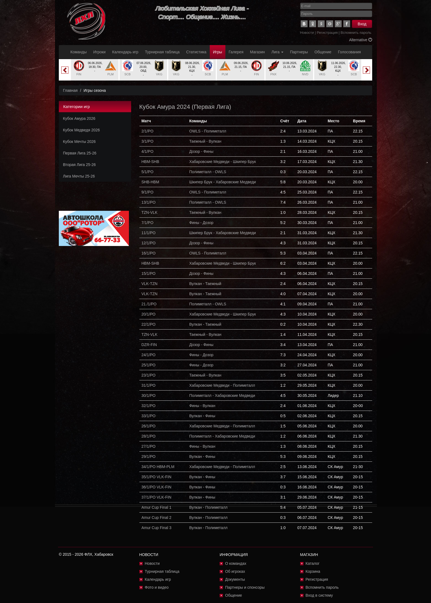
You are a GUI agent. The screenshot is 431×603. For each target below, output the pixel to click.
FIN (78, 74)
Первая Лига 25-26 (79, 153)
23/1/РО (149, 375)
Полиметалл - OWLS (207, 172)
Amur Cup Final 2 (157, 517)
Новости (307, 33)
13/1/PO (149, 202)
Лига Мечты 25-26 (79, 176)
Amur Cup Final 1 (157, 507)
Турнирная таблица (162, 52)
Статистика (196, 52)
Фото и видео (157, 587)
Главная (70, 90)
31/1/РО (149, 385)
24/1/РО (149, 355)
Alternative (360, 40)
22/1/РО (149, 324)
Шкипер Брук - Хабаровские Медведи (222, 182)
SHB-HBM (150, 182)
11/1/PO (149, 233)
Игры (217, 52)
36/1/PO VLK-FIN (157, 487)
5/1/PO (148, 172)
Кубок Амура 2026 (79, 118)
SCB (128, 74)
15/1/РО (149, 273)
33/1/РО (149, 416)
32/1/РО (149, 405)
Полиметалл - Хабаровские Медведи (222, 395)
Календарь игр (125, 52)
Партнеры (299, 52)
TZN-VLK (150, 212)
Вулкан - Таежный (205, 283)
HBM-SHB (150, 161)
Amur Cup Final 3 (157, 527)
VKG (159, 74)
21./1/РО (149, 304)
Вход (362, 24)
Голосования (349, 52)
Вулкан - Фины (202, 416)
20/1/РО (149, 314)
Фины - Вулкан (202, 405)
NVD (305, 74)
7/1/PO (148, 222)
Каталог (313, 563)
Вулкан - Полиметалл (208, 507)
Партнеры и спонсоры (245, 587)
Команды (78, 52)
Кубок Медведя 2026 (81, 130)
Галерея (236, 52)
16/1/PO (149, 253)
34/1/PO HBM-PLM (158, 466)
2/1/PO (148, 131)
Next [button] (366, 70)
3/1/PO (148, 141)
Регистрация (327, 33)
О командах (235, 563)
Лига (277, 52)
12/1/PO (149, 243)
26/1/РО (149, 426)
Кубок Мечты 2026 (79, 141)
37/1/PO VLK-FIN (157, 497)
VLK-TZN (150, 283)
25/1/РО (149, 365)
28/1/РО (149, 436)
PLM (110, 74)
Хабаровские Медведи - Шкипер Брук (222, 161)
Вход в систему (319, 595)
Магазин (257, 52)
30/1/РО (149, 395)
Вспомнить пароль (356, 33)
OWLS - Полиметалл (207, 131)
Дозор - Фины (201, 151)
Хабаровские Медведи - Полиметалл (222, 385)
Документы (235, 579)
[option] (94, 70)
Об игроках (235, 571)
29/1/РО (149, 456)
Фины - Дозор (201, 222)
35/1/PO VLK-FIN (157, 477)
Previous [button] (64, 70)
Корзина (313, 571)
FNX (273, 74)
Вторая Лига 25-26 (79, 164)
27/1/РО (149, 446)
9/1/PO (148, 192)
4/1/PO (148, 151)
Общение (322, 52)
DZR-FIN (149, 344)
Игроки (99, 52)
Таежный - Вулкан (205, 141)
